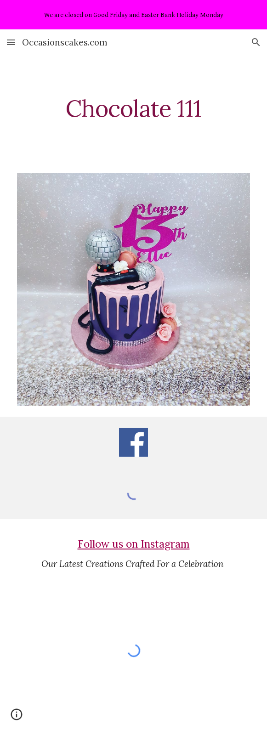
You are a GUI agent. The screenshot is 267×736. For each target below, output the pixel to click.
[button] (11, 42)
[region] (133, 14)
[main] (133, 108)
